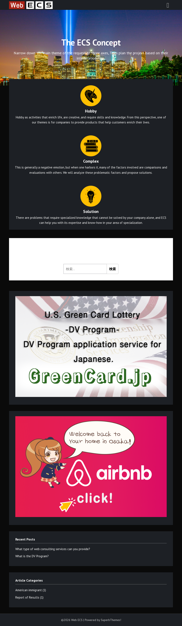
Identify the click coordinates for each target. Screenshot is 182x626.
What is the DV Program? (32, 556)
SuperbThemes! (111, 620)
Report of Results (27, 597)
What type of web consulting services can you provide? (52, 549)
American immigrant (28, 590)
